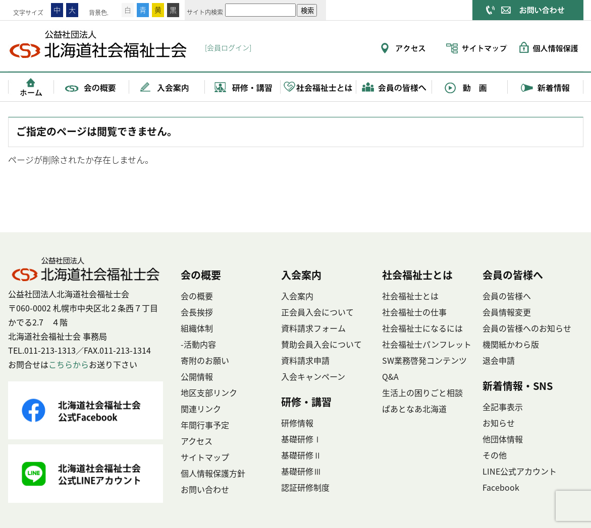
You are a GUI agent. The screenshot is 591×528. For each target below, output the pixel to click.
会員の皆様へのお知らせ (526, 328)
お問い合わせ (205, 489)
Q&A (390, 376)
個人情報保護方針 (213, 473)
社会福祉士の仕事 (414, 312)
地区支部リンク (209, 392)
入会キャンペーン (313, 376)
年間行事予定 (205, 425)
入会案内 (167, 87)
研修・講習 (243, 87)
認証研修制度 (305, 487)
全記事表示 (502, 407)
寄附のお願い (205, 360)
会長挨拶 (197, 312)
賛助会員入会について (321, 344)
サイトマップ (205, 457)
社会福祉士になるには (422, 328)
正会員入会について (317, 312)
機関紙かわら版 (510, 344)
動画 (470, 87)
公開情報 (197, 376)
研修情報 (297, 423)
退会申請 (498, 360)
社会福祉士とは (318, 87)
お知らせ (498, 423)
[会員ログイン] (228, 47)
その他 (494, 455)
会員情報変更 (506, 312)
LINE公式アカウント (519, 471)
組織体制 (197, 328)
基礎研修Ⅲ (301, 471)
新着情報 (545, 87)
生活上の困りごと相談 (422, 392)
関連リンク (201, 409)
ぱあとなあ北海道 (414, 409)
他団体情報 (502, 439)
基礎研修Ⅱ (301, 455)
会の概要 (91, 87)
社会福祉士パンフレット (426, 344)
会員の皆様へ (394, 87)
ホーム (30, 87)
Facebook (500, 487)
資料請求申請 (305, 360)
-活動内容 (198, 344)
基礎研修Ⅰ (301, 439)
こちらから (68, 364)
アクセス (196, 441)
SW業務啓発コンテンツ (424, 360)
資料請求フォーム (313, 328)
